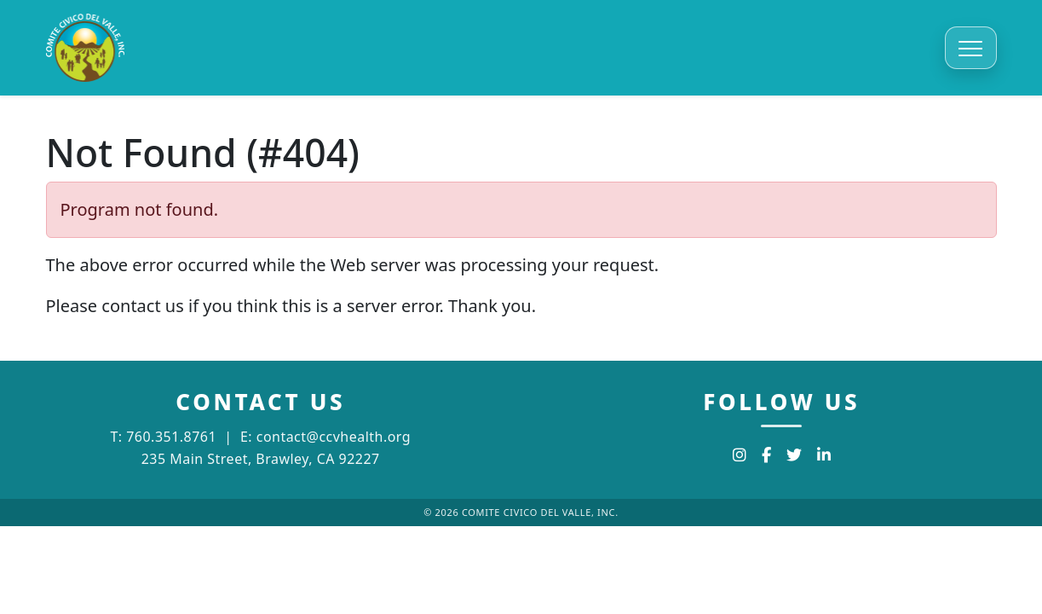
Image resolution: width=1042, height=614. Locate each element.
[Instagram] (739, 455)
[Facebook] (766, 455)
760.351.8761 (171, 436)
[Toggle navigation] (970, 47)
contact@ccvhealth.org (333, 436)
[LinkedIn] (824, 455)
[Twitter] (794, 455)
